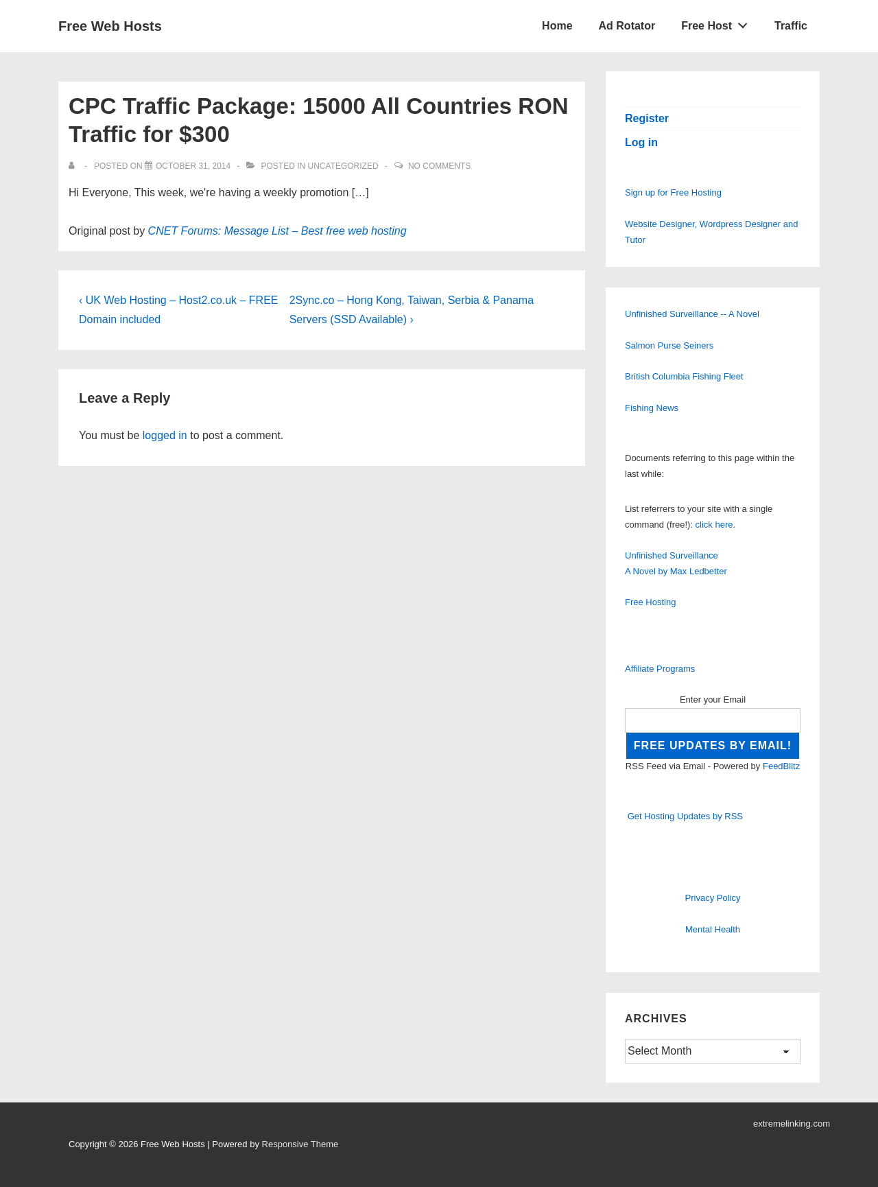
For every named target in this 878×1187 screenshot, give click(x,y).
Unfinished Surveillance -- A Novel (692, 314)
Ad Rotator (627, 26)
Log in (641, 142)
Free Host (718, 23)
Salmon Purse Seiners (669, 345)
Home (557, 26)
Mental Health (712, 929)
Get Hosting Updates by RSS (685, 816)
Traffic (790, 26)
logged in (165, 435)
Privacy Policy (713, 898)
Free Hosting (650, 602)
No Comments (439, 166)
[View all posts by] (74, 166)
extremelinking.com (791, 1123)
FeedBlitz (781, 766)
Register (647, 118)
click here (714, 524)
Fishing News (651, 408)
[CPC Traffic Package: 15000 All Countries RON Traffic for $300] (193, 166)
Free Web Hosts (110, 26)
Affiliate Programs (660, 668)
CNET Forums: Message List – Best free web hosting (277, 231)
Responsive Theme (300, 1144)
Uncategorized (342, 166)
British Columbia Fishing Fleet (684, 376)
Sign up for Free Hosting (673, 192)
